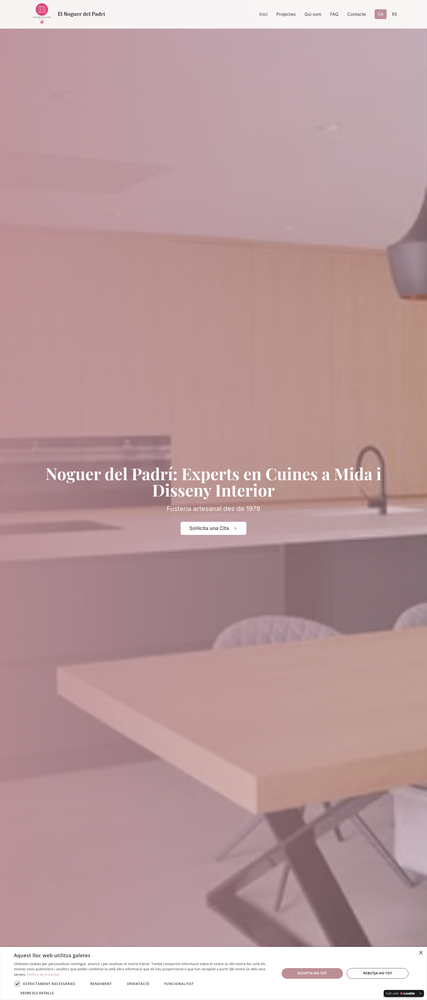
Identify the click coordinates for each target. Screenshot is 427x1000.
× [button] (421, 953)
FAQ (334, 14)
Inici (263, 14)
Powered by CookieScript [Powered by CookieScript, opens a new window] (403, 997)
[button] (142, 993)
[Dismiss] (420, 993)
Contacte (356, 14)
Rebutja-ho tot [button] (377, 973)
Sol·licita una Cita (213, 528)
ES (394, 14)
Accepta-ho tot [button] (312, 973)
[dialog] (213, 973)
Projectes (286, 14)
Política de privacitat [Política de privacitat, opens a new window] (43, 974)
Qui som (312, 14)
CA (380, 14)
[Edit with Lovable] (400, 993)
